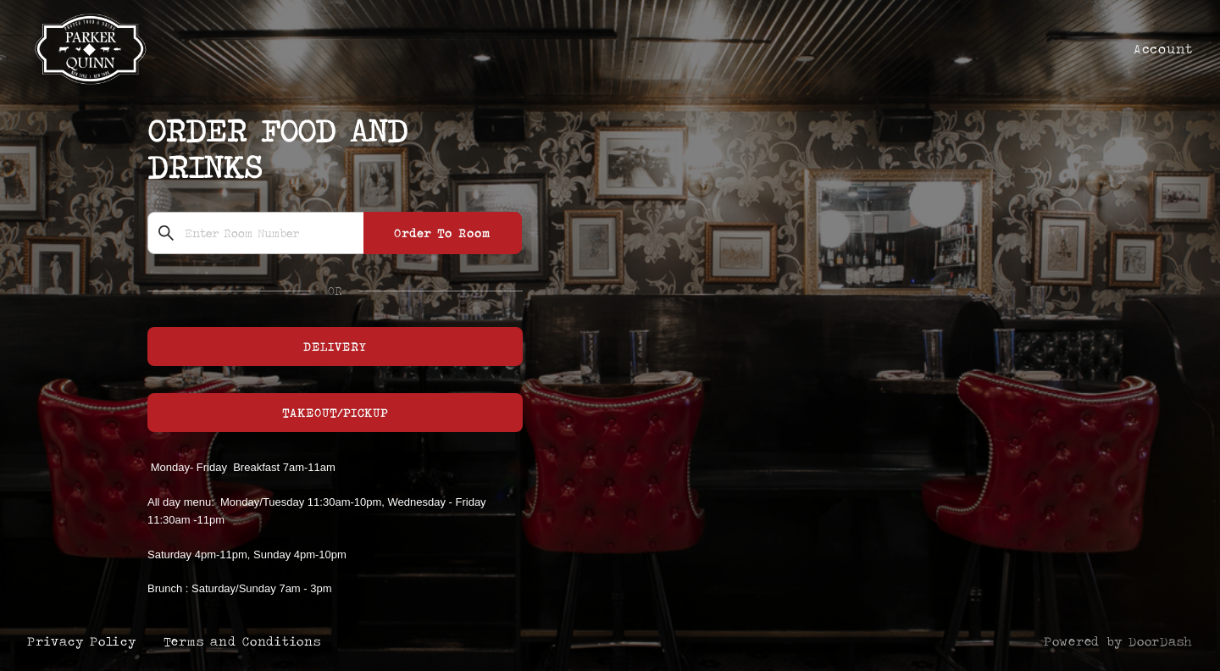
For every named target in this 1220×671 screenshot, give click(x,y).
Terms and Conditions (242, 641)
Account (1163, 49)
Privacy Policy (81, 641)
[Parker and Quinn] (610, 335)
